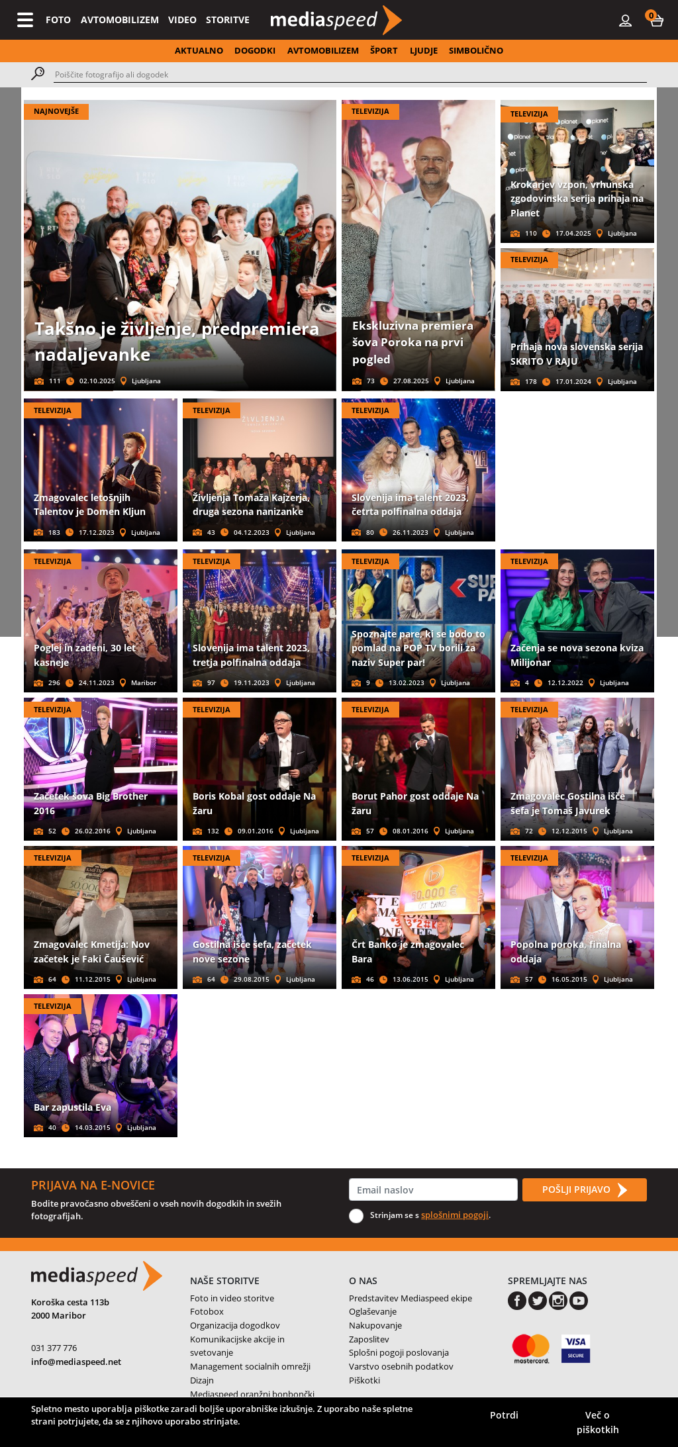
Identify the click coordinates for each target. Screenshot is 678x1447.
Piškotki (364, 1380)
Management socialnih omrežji (250, 1366)
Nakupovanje (375, 1325)
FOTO (58, 19)
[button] (657, 20)
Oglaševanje (373, 1311)
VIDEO (182, 19)
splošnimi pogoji (455, 1215)
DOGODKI (254, 50)
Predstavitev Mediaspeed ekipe (410, 1298)
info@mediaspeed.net (76, 1362)
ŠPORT (384, 50)
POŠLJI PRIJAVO (584, 1190)
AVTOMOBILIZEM (120, 19)
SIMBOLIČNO (476, 50)
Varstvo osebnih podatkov (401, 1366)
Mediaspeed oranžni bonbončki (252, 1394)
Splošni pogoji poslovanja (399, 1352)
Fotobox (207, 1311)
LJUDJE (424, 50)
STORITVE (228, 19)
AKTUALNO (199, 50)
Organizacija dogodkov (235, 1325)
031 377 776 (54, 1348)
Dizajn (202, 1380)
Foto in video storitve (232, 1298)
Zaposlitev (369, 1339)
